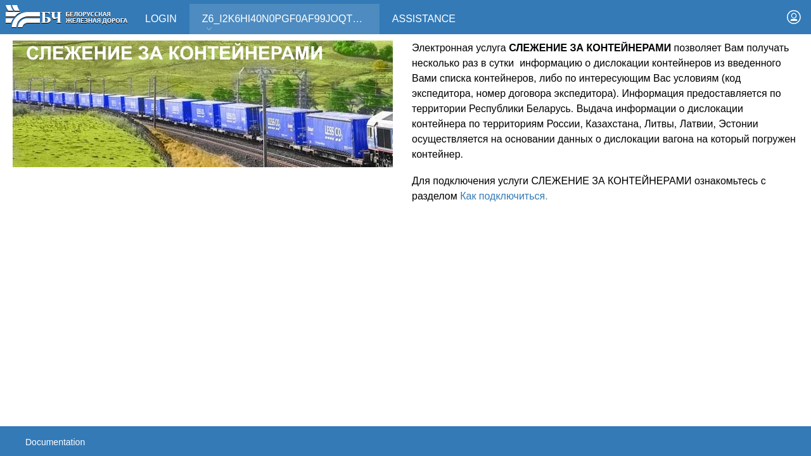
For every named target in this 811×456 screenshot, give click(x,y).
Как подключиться (502, 196)
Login (161, 18)
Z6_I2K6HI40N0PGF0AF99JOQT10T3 (289, 23)
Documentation (55, 442)
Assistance (424, 18)
